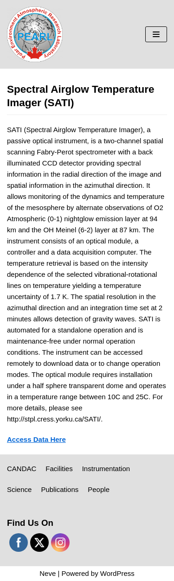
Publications (59, 489)
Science (19, 489)
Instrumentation (106, 468)
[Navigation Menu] (156, 34)
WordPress (117, 573)
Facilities (58, 468)
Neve (47, 573)
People (99, 489)
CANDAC (21, 468)
